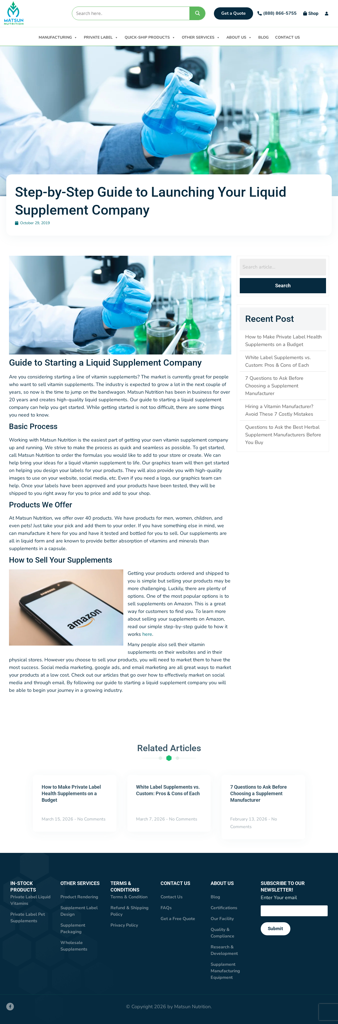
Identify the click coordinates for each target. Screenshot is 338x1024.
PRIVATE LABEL (101, 37)
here (147, 634)
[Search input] (130, 13)
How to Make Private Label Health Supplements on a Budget (71, 793)
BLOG (263, 37)
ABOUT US (239, 37)
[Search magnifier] (197, 13)
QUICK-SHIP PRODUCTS (150, 37)
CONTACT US (287, 37)
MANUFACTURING (58, 37)
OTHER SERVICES (201, 37)
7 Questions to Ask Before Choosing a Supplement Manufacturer (258, 793)
